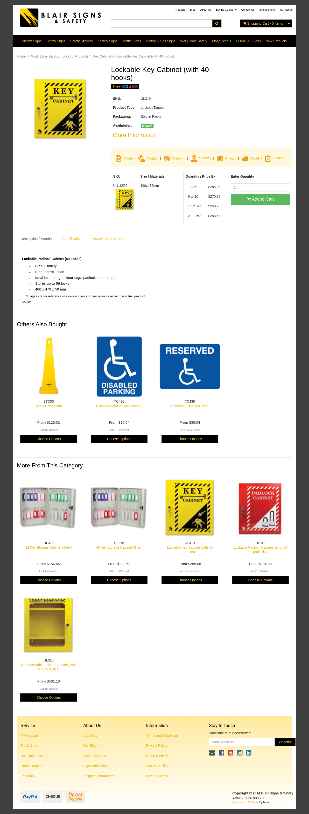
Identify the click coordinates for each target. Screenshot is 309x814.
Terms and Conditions (162, 735)
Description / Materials (37, 239)
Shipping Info (267, 9)
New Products (276, 41)
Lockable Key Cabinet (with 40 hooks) (145, 56)
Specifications (73, 239)
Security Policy (157, 766)
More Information (135, 135)
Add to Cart (260, 199)
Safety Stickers (81, 41)
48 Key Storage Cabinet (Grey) (119, 547)
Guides (273, 158)
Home (21, 56)
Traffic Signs (131, 41)
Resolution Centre (34, 756)
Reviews (108, 239)
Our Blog (90, 746)
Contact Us (247, 9)
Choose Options (48, 439)
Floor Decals (221, 41)
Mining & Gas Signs (161, 41)
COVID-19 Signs (248, 41)
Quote (128, 158)
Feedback (28, 776)
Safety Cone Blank (49, 406)
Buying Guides (226, 9)
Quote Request (32, 766)
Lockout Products (76, 56)
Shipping (178, 158)
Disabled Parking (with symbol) (119, 406)
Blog (193, 9)
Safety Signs (55, 41)
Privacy (230, 158)
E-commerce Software (245, 802)
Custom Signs (31, 41)
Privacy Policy (156, 746)
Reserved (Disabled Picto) (190, 406)
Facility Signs (107, 41)
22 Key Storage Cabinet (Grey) (48, 547)
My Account (29, 735)
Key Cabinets (103, 56)
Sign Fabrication (95, 766)
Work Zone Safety (193, 41)
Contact (152, 158)
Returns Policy (157, 756)
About (254, 158)
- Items (263, 23)
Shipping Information (98, 776)
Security (200, 158)
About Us (205, 9)
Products (180, 9)
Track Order (29, 746)
